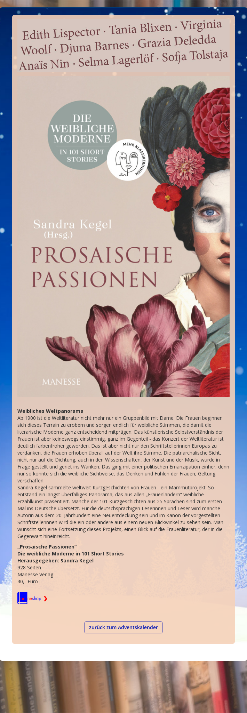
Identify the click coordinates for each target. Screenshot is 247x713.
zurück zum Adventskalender (123, 627)
